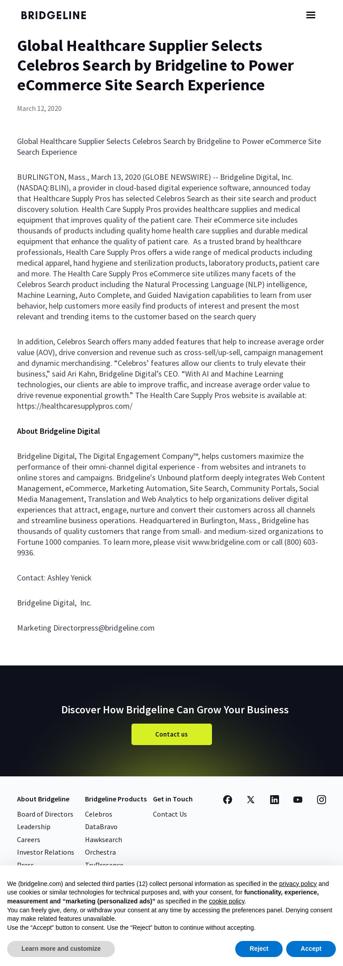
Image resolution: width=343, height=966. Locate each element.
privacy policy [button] (298, 883)
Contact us (171, 734)
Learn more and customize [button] (61, 948)
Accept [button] (311, 948)
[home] (59, 15)
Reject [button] (259, 948)
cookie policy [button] (226, 901)
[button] (311, 15)
